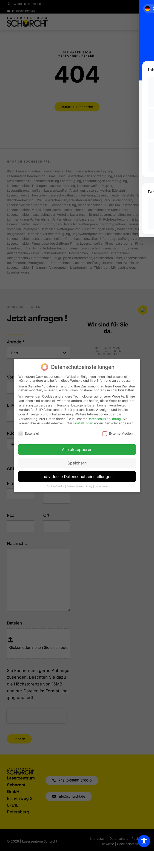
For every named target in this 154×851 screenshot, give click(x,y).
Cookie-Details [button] (56, 486)
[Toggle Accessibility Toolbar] (144, 841)
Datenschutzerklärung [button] (80, 486)
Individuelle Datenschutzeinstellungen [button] (77, 476)
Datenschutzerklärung (104, 419)
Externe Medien (118, 433)
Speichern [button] (77, 463)
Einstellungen (83, 423)
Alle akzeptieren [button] (77, 449)
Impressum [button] (101, 486)
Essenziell (28, 433)
